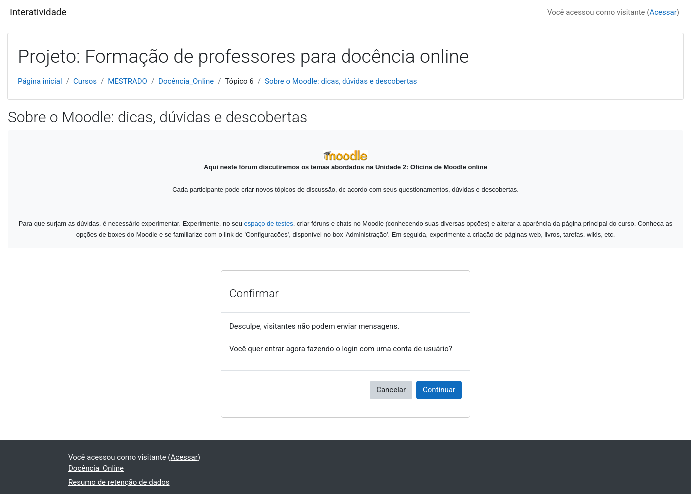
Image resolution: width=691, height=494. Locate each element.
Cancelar (391, 389)
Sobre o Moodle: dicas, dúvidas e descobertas (341, 81)
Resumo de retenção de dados (119, 482)
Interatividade (38, 12)
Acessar (662, 12)
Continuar (439, 389)
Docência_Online (186, 81)
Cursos (85, 81)
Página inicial (40, 81)
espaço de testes (268, 223)
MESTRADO (127, 81)
